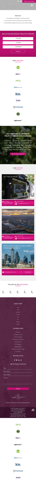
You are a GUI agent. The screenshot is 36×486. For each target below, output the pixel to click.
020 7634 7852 (19, 236)
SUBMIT (18, 388)
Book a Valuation (29, 1)
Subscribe (18, 51)
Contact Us (27, 272)
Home (18, 307)
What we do (18, 332)
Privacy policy (18, 351)
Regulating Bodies (18, 346)
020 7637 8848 (19, 202)
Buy (18, 317)
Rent (18, 309)
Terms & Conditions (18, 337)
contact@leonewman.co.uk (22, 204)
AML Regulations (18, 344)
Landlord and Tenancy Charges (18, 349)
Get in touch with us (18, 154)
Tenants (18, 314)
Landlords (18, 312)
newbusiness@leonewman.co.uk (23, 238)
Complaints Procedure (18, 334)
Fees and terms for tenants (18, 339)
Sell (18, 319)
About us (18, 322)
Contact (18, 324)
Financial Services (18, 342)
